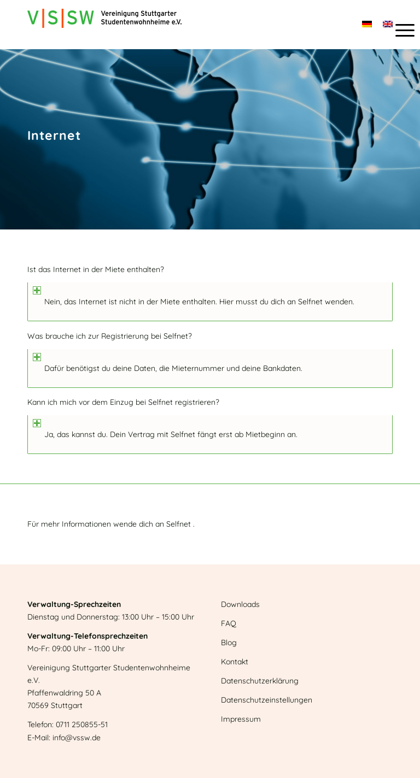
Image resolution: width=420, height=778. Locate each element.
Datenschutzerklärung (260, 681)
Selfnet (310, 302)
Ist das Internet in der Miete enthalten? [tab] (95, 270)
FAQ (228, 623)
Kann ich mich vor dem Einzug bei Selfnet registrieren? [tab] (123, 403)
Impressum (241, 719)
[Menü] (399, 30)
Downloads (240, 604)
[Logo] (104, 24)
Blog (229, 642)
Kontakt (234, 662)
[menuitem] (399, 30)
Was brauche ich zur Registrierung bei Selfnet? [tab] (109, 337)
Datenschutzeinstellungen (266, 700)
